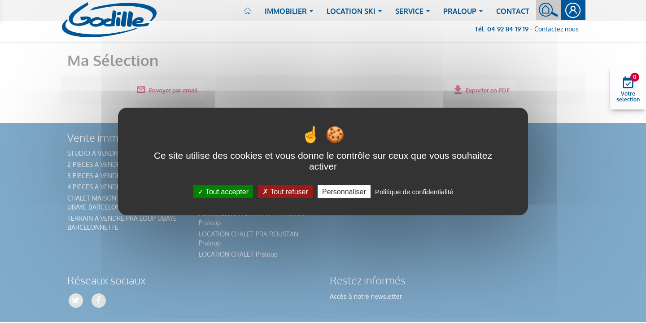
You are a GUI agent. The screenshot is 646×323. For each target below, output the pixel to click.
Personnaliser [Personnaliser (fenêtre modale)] (344, 192)
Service (414, 14)
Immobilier (291, 14)
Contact (512, 11)
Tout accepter (223, 192)
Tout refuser (285, 192)
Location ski (356, 14)
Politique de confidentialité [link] (414, 192)
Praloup (464, 14)
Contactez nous (556, 29)
